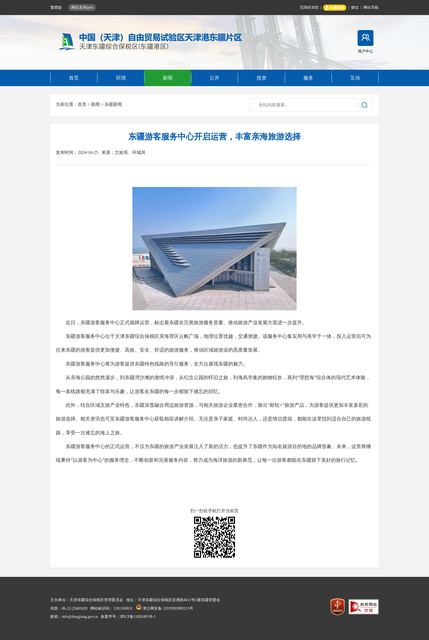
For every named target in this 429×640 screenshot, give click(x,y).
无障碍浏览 (309, 7)
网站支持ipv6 (82, 7)
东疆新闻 (113, 104)
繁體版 (56, 7)
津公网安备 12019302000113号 (164, 608)
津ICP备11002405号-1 (138, 617)
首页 (82, 104)
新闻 (95, 104)
